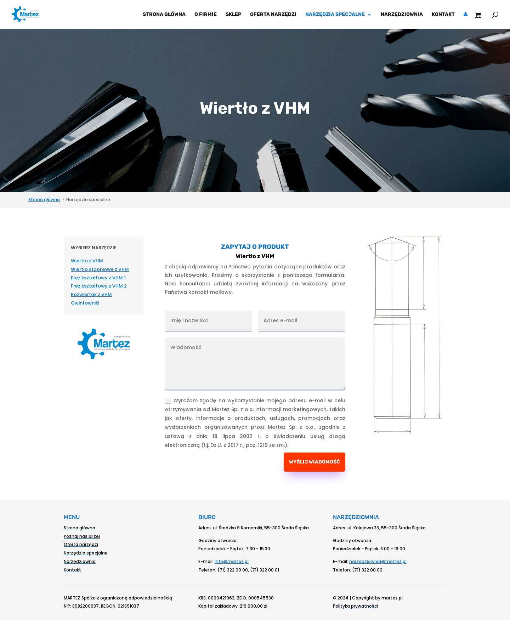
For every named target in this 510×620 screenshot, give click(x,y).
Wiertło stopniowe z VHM (100, 269)
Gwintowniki (85, 303)
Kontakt (443, 14)
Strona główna (164, 14)
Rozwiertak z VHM (91, 294)
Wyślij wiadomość (314, 462)
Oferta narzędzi (273, 14)
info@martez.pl (232, 561)
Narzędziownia (402, 14)
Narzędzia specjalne (335, 14)
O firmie (205, 14)
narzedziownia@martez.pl (378, 561)
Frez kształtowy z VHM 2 (99, 286)
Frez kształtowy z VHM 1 (98, 277)
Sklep (233, 14)
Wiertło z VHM (87, 260)
